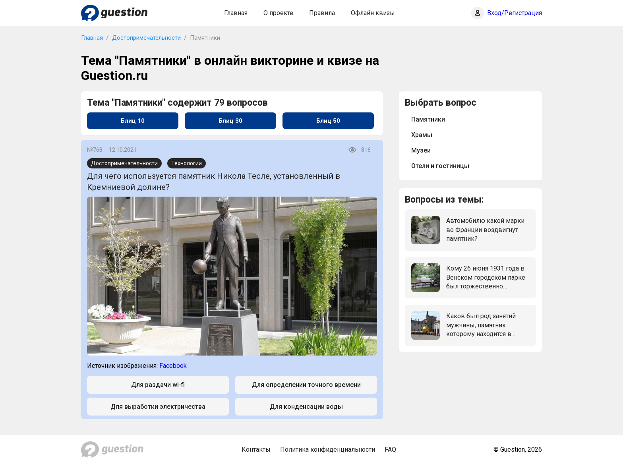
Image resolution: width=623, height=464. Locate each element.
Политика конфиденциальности (327, 449)
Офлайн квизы (373, 13)
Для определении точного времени (306, 385)
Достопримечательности (146, 37)
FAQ (390, 449)
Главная (236, 13)
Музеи (421, 150)
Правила (322, 13)
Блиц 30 (230, 120)
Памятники (428, 119)
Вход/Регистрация (514, 13)
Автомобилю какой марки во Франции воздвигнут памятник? (485, 229)
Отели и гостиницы (440, 166)
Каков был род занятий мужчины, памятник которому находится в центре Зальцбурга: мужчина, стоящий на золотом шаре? (481, 325)
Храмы (421, 135)
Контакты (256, 449)
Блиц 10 (133, 120)
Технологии (186, 163)
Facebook (173, 365)
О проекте (278, 13)
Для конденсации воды (306, 406)
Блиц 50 (328, 120)
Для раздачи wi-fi (158, 385)
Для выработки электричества (157, 406)
